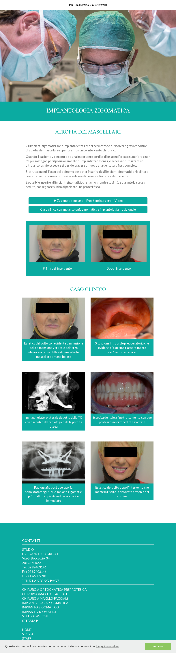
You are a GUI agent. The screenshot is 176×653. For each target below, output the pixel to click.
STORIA (27, 634)
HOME (26, 630)
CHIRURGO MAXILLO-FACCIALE (45, 594)
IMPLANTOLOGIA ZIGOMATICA (45, 603)
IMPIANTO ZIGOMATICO (40, 607)
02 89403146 (37, 567)
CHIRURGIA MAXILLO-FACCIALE (45, 598)
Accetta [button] (158, 646)
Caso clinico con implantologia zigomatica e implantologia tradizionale (88, 209)
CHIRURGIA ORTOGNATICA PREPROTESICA (54, 589)
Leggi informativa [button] (107, 646)
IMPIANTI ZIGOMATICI (39, 612)
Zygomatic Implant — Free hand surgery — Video (88, 201)
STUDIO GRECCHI (35, 616)
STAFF (26, 638)
